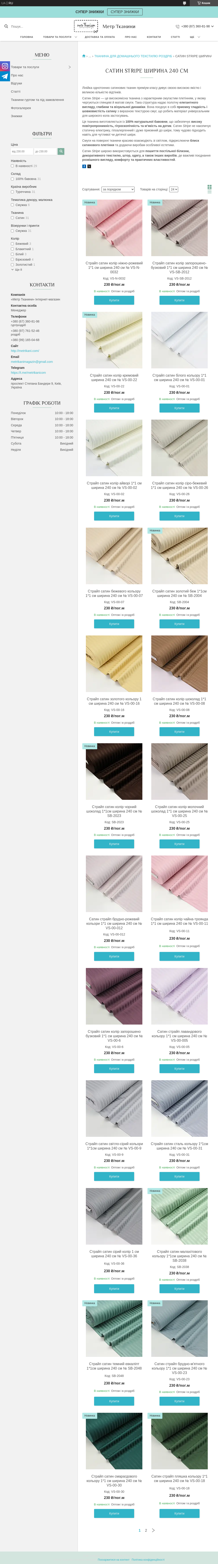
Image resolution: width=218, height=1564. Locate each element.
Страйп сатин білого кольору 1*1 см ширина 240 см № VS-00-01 (179, 378)
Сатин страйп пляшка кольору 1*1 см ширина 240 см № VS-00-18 (179, 1478)
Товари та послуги (57, 37)
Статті (175, 37)
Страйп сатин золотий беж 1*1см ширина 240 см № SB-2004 (179, 593)
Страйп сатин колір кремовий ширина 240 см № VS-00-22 (114, 378)
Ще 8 (18, 269)
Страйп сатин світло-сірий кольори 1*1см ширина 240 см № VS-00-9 (114, 1146)
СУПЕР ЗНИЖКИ (125, 12)
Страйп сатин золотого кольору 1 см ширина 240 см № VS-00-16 (114, 701)
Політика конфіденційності (148, 1559)
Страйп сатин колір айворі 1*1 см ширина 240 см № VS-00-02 (114, 485)
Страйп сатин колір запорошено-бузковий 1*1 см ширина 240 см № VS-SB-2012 (179, 267)
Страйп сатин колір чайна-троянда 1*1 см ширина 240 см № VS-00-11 (179, 921)
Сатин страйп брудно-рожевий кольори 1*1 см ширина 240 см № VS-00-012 (114, 923)
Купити (114, 300)
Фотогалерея (21, 108)
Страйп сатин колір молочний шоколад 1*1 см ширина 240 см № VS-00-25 (179, 811)
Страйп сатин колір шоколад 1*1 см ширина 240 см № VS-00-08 (179, 701)
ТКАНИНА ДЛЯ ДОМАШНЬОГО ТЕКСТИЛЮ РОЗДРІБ (133, 56)
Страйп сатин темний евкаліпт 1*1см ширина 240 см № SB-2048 (114, 1366)
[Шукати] (6, 26)
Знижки (16, 116)
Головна (26, 37)
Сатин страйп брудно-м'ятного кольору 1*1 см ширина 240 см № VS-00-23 (179, 1368)
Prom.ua (130, 1555)
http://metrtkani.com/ (25, 351)
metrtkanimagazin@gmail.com (32, 361)
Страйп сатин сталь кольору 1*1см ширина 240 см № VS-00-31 (179, 1146)
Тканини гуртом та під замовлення (37, 100)
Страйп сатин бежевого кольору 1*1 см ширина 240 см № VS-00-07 (114, 593)
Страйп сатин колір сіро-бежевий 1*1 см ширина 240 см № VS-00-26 (179, 485)
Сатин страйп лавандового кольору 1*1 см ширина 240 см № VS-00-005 (179, 1036)
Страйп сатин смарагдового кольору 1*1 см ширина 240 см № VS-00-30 (114, 1480)
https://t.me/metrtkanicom (28, 372)
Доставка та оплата (100, 37)
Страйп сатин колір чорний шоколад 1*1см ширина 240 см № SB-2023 (114, 811)
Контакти (154, 37)
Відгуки (16, 83)
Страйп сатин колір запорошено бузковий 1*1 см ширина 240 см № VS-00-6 (114, 1036)
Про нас (131, 37)
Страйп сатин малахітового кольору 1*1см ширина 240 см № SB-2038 (179, 1256)
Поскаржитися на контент (113, 1559)
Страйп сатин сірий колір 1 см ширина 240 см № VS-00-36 (114, 1254)
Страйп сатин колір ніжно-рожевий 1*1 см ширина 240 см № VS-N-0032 (114, 267)
